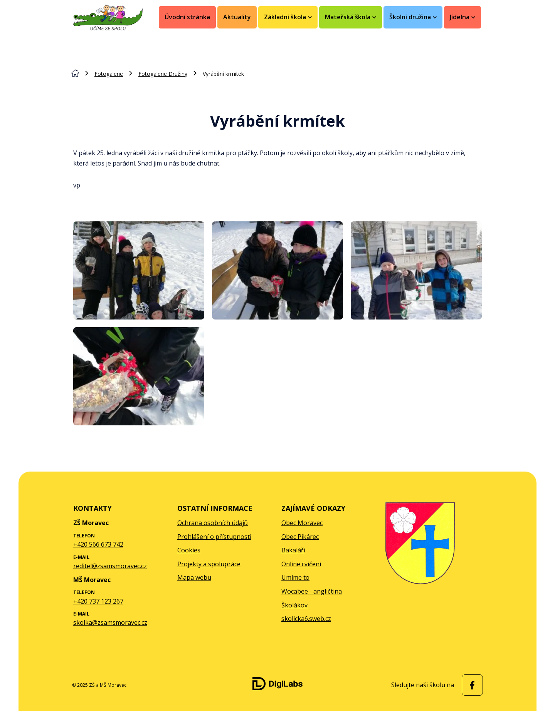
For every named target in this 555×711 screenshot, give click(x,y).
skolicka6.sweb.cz (306, 618)
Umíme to (295, 577)
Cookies (188, 550)
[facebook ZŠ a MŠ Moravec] (470, 685)
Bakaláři (293, 550)
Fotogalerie (108, 73)
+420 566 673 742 (98, 544)
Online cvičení (301, 564)
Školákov (294, 605)
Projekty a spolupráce (208, 564)
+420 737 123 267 (98, 601)
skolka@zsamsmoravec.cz (110, 622)
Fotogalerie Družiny (162, 73)
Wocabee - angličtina (311, 591)
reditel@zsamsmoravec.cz (110, 566)
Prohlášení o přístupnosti (214, 536)
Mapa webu (194, 577)
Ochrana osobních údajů (212, 523)
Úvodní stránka (187, 17)
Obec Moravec (302, 523)
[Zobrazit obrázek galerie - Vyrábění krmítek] (138, 270)
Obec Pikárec (300, 536)
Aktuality (237, 17)
